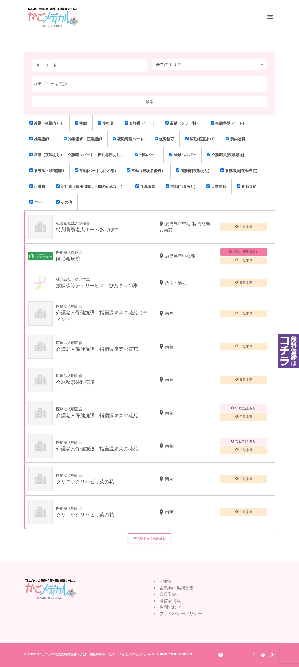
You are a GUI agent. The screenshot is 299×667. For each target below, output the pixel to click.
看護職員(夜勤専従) (239, 170)
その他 (64, 202)
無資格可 (164, 139)
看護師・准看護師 (46, 170)
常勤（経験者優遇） (146, 170)
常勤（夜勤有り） (46, 123)
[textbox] (151, 84)
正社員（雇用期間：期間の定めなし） (90, 186)
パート (37, 202)
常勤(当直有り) (180, 186)
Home (165, 581)
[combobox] (209, 64)
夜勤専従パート (128, 139)
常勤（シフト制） (182, 123)
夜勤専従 (246, 186)
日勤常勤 (216, 186)
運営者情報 (170, 600)
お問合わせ (170, 607)
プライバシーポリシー (180, 613)
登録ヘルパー (182, 154)
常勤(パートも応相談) (95, 170)
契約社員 (235, 139)
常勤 (81, 123)
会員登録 (168, 594)
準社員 (106, 123)
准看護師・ (41, 139)
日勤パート (146, 154)
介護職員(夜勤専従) (225, 154)
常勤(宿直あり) (200, 139)
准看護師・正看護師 (83, 139)
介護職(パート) (139, 123)
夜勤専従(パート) (227, 123)
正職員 (37, 186)
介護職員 (145, 186)
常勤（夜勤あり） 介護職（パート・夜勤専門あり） (76, 154)
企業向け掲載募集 (176, 588)
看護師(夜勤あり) (192, 170)
